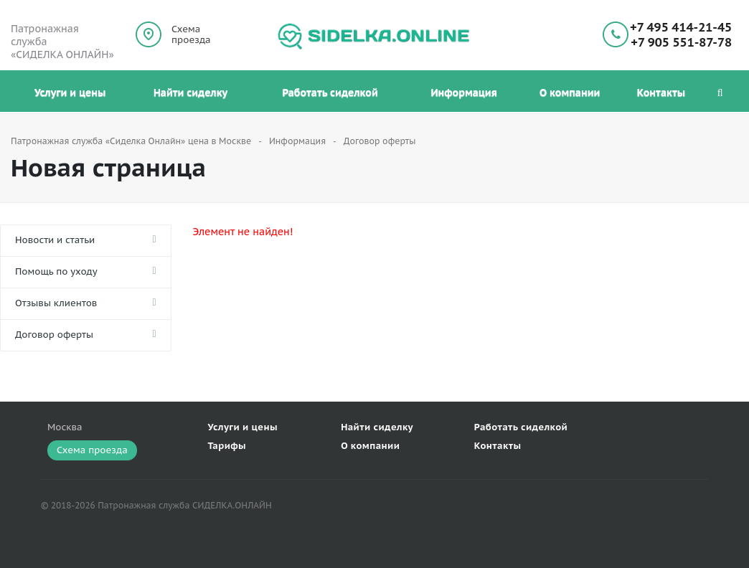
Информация (463, 92)
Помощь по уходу (56, 271)
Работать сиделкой (329, 92)
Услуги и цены (69, 92)
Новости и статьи (55, 240)
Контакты (661, 92)
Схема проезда (191, 34)
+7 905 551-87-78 (681, 42)
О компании (570, 92)
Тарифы (227, 446)
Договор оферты (54, 334)
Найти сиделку (190, 92)
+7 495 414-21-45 (681, 27)
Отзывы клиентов (56, 303)
